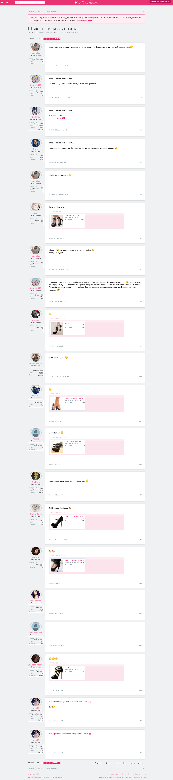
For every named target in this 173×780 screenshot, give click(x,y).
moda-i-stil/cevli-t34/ (57, 118)
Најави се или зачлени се (160, 1)
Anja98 (36, 711)
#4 (141, 162)
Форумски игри (43, 32)
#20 (140, 753)
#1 (141, 66)
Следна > (56, 38)
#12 (140, 464)
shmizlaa (63, 32)
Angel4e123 (35, 88)
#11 (140, 421)
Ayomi (36, 442)
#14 (140, 540)
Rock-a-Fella (36, 517)
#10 (140, 376)
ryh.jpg (67, 323)
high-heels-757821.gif (72, 215)
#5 (141, 194)
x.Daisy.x (36, 152)
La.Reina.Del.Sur (35, 668)
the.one (35, 561)
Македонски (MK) (33, 774)
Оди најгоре (139, 774)
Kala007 (35, 399)
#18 (140, 690)
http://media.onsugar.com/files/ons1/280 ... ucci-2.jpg (70, 702)
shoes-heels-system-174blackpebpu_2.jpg (78, 398)
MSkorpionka (35, 636)
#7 (141, 269)
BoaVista (36, 120)
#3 (141, 130)
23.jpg (67, 667)
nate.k (36, 217)
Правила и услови (121, 777)
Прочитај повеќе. (84, 20)
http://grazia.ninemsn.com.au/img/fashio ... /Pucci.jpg (70, 734)
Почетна (131, 774)
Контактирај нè (115, 774)
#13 (140, 495)
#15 (140, 583)
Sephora (36, 485)
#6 (141, 239)
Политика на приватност (137, 777)
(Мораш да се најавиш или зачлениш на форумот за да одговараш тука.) (120, 763)
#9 (141, 346)
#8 (141, 301)
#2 (141, 98)
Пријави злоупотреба (106, 777)
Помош (124, 774)
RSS (145, 774)
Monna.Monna (35, 367)
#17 (140, 646)
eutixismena (35, 604)
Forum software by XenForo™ (44, 777)
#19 (140, 721)
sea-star (36, 324)
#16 (140, 613)
